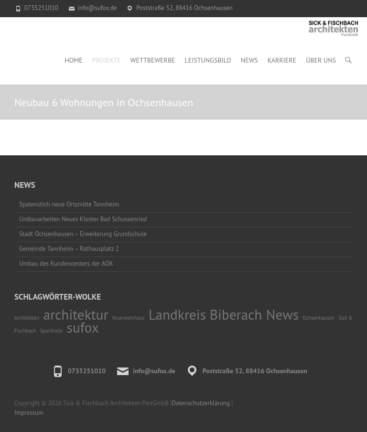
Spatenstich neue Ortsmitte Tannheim (69, 204)
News (249, 60)
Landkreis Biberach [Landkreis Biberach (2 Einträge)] (205, 314)
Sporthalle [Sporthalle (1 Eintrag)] (51, 330)
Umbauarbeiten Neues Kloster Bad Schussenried (83, 219)
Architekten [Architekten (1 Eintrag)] (26, 317)
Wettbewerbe (152, 60)
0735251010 (41, 8)
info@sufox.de (97, 8)
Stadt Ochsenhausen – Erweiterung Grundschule (83, 234)
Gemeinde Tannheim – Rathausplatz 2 (69, 249)
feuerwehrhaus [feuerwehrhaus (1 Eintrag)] (128, 317)
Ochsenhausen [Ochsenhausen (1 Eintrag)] (319, 317)
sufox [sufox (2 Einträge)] (83, 327)
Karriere (282, 60)
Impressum (28, 413)
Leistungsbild (208, 60)
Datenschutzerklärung (200, 403)
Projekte (106, 60)
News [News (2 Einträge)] (282, 314)
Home (74, 60)
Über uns (321, 60)
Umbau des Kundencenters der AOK (66, 263)
